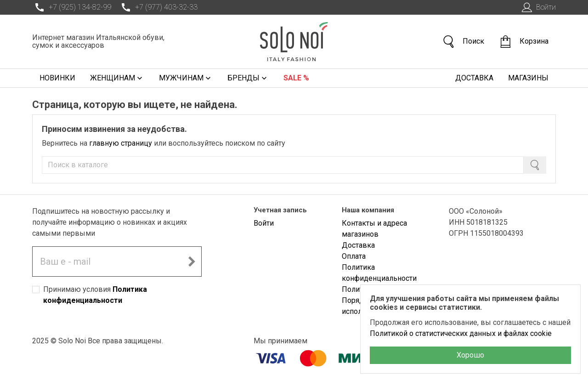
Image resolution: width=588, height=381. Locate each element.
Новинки (57, 78)
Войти (538, 7)
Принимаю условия (95, 295)
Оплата (354, 256)
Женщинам (117, 78)
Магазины (528, 78)
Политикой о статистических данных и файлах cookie (461, 333)
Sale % (296, 78)
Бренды (248, 78)
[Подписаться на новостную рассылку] (191, 261)
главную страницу (120, 143)
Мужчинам (186, 78)
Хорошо (470, 355)
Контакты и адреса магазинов (374, 229)
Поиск (463, 41)
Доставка (474, 78)
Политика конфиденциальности (379, 273)
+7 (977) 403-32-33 (158, 7)
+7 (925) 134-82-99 (71, 7)
